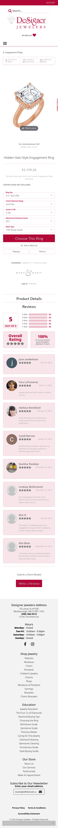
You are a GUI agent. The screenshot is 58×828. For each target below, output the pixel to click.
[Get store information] (29, 617)
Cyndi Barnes (27, 436)
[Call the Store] (29, 614)
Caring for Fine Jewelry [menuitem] (29, 735)
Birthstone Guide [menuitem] (29, 724)
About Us (29, 763)
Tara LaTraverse (28, 382)
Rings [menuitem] (29, 681)
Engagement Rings (14, 52)
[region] (29, 106)
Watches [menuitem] (29, 658)
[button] (50, 2)
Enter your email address (29, 786)
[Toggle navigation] (5, 43)
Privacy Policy (18, 808)
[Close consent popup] (53, 823)
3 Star (25, 320)
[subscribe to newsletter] (40, 791)
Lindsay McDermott (31, 487)
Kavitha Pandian (29, 464)
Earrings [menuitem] (29, 688)
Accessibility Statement (29, 813)
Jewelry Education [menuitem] (29, 709)
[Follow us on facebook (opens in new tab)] (25, 644)
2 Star (25, 323)
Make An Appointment (29, 775)
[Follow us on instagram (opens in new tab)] (32, 644)
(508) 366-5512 (29, 147)
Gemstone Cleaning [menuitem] (29, 743)
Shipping (16, 251)
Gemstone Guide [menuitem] (28, 728)
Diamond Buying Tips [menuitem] (29, 716)
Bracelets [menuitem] (29, 692)
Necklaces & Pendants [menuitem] (29, 685)
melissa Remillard (30, 407)
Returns (42, 251)
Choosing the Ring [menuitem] (29, 720)
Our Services (29, 767)
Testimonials (29, 771)
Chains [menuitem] (29, 665)
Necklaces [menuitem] (29, 662)
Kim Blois (24, 543)
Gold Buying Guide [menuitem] (28, 751)
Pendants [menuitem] (29, 669)
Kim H (22, 515)
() (50, 314)
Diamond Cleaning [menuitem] (29, 739)
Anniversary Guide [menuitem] (29, 747)
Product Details (29, 298)
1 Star (25, 326)
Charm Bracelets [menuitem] (29, 696)
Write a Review (29, 583)
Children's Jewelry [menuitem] (29, 673)
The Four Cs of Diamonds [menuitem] (29, 712)
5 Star (25, 314)
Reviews (29, 306)
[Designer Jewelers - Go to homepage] (29, 23)
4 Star (25, 317)
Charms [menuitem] (29, 677)
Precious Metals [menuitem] (29, 732)
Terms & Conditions (37, 808)
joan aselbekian (28, 359)
